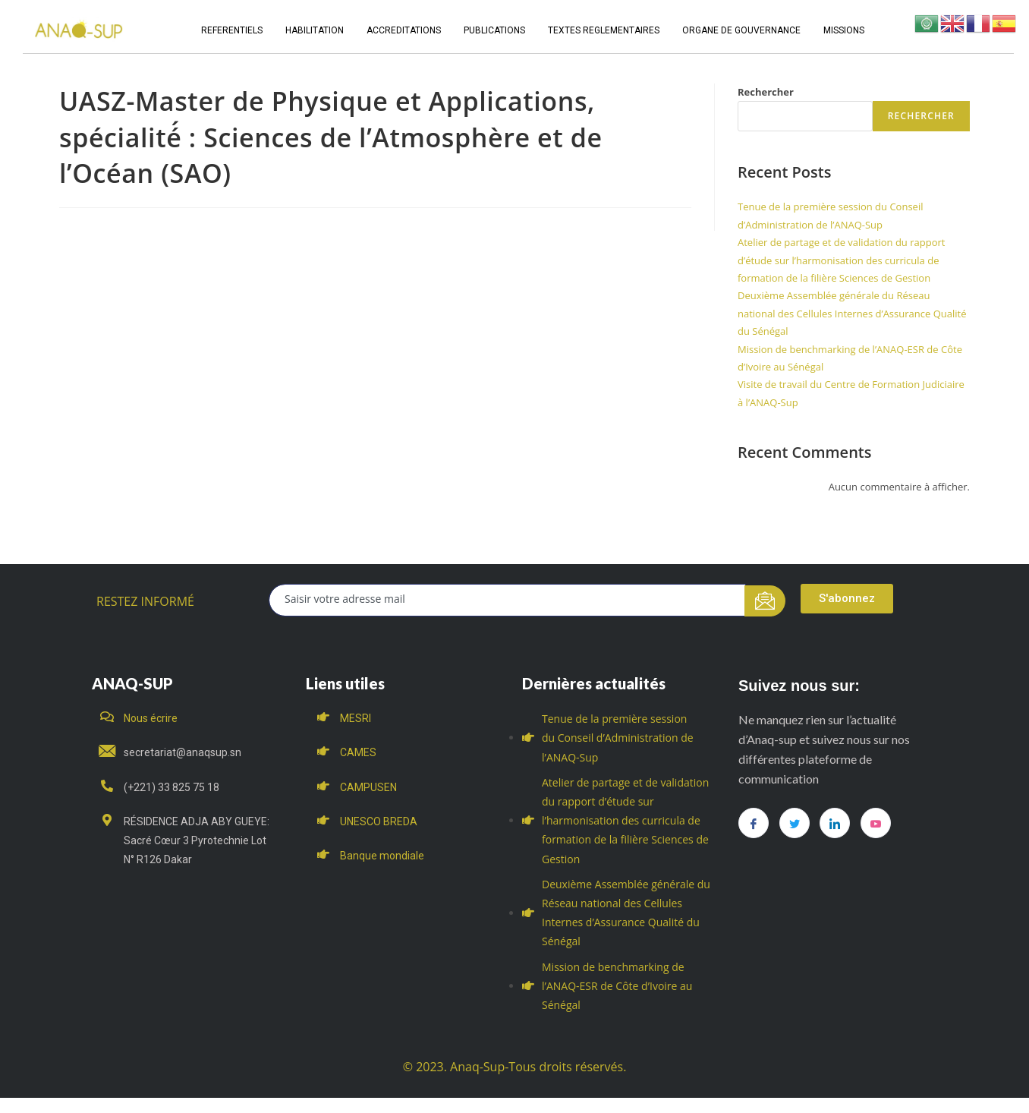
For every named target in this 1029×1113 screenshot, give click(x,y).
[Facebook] (753, 823)
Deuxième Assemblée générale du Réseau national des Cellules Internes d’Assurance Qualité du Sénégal (852, 313)
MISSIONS (843, 30)
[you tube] (876, 823)
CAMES (358, 752)
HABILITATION (314, 30)
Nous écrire (151, 718)
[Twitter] (794, 823)
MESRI (355, 718)
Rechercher (766, 92)
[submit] (765, 600)
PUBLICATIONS (494, 30)
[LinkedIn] (835, 823)
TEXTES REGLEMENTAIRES (603, 30)
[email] (507, 600)
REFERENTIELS (232, 30)
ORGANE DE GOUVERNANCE (741, 30)
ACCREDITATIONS (404, 30)
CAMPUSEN (368, 787)
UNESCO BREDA (378, 821)
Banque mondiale (382, 856)
